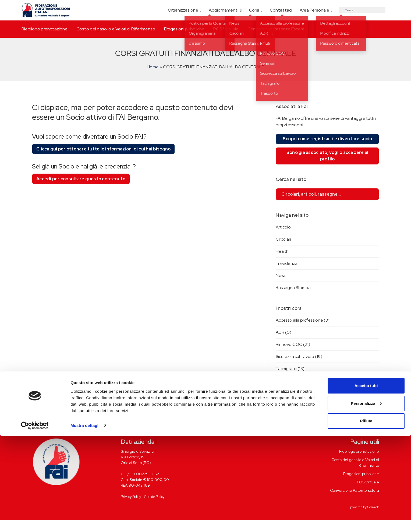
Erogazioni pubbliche (184, 29)
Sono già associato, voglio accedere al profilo (327, 156)
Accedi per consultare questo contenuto (81, 179)
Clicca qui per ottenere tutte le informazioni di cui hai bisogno (103, 149)
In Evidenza (286, 263)
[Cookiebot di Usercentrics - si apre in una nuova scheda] (34, 509)
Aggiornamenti (223, 10)
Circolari (283, 239)
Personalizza (366, 487)
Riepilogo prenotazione (45, 29)
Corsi (254, 10)
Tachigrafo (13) (290, 368)
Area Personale (314, 10)
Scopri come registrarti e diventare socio (327, 139)
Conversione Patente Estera (275, 29)
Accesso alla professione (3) (302, 320)
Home (153, 67)
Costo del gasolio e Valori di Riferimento (115, 29)
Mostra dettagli (85, 509)
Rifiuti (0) (284, 393)
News (281, 275)
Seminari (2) (287, 405)
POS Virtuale (226, 29)
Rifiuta (366, 505)
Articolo (283, 227)
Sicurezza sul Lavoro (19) (299, 356)
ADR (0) (283, 332)
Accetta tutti (366, 470)
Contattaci (281, 10)
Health (282, 251)
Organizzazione (183, 10)
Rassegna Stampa (293, 287)
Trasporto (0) (289, 381)
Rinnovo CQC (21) (293, 344)
